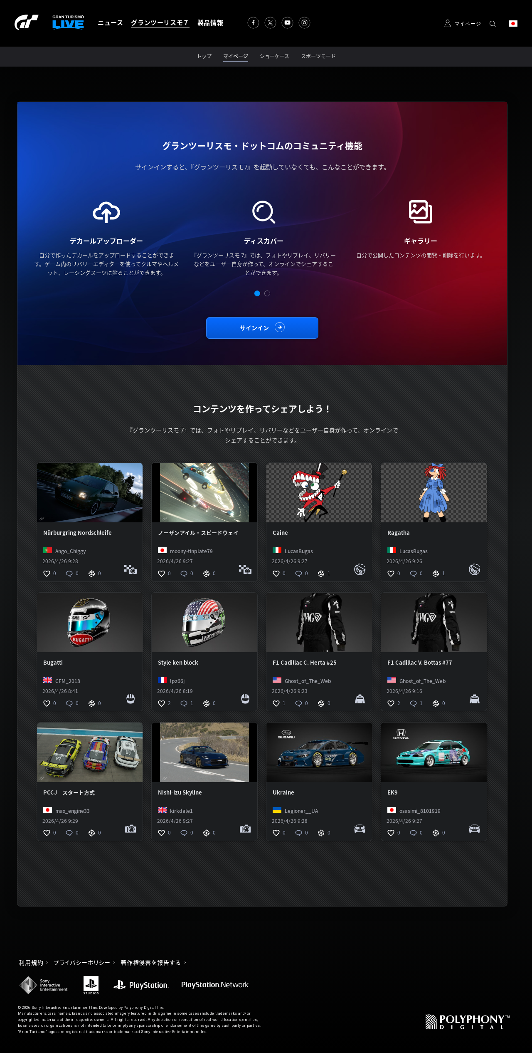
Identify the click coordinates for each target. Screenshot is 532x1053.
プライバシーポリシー (82, 963)
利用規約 (31, 963)
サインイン (254, 328)
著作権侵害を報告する (151, 963)
